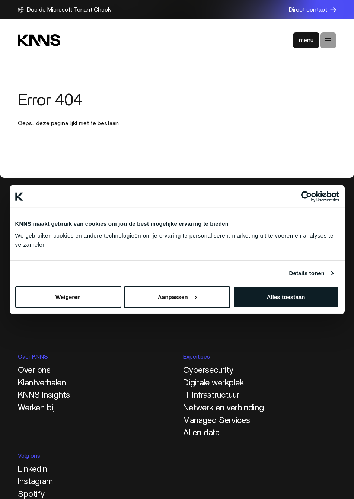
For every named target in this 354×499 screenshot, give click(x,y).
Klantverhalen (42, 383)
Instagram (35, 481)
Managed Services (216, 420)
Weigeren (68, 296)
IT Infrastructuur (211, 395)
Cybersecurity (208, 370)
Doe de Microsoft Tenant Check (64, 10)
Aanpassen (177, 296)
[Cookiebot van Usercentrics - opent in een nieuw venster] (306, 196)
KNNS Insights (44, 395)
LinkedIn (32, 469)
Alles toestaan (286, 296)
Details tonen (307, 273)
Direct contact (312, 10)
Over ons (34, 370)
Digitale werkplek (213, 383)
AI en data (201, 433)
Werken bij (36, 408)
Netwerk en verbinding (223, 408)
